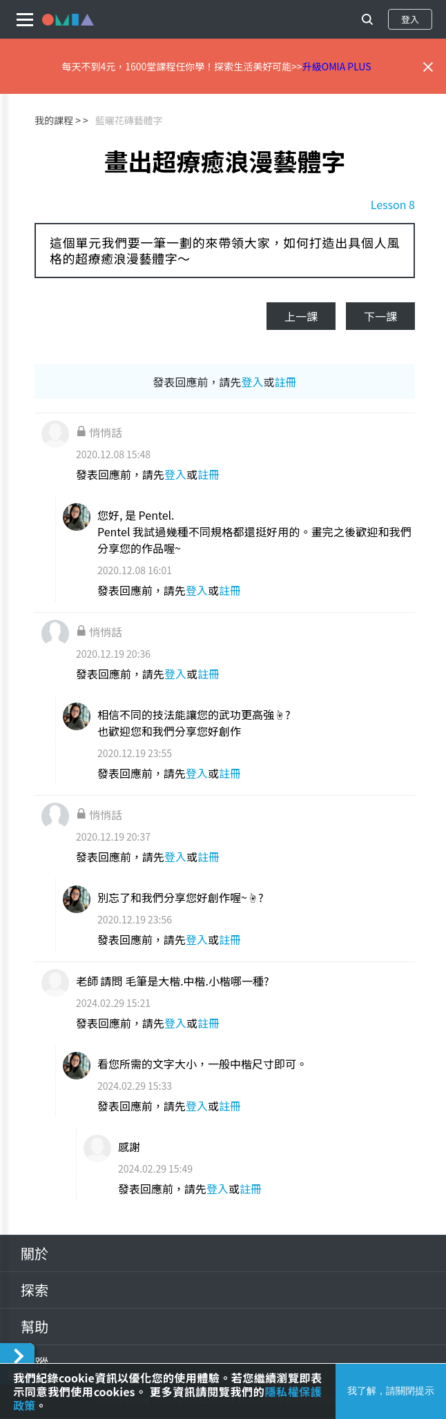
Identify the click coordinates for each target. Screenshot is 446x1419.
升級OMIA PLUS (336, 66)
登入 (410, 19)
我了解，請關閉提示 (390, 1390)
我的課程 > (58, 120)
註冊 (286, 381)
